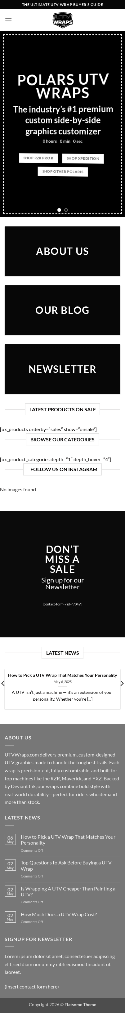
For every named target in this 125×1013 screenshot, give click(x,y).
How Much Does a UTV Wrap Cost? (59, 914)
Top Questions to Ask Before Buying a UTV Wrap (66, 865)
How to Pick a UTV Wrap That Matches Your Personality (62, 675)
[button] (8, 20)
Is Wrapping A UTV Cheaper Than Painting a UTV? (68, 891)
